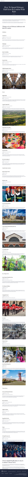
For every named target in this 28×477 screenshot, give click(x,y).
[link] (2, 1)
